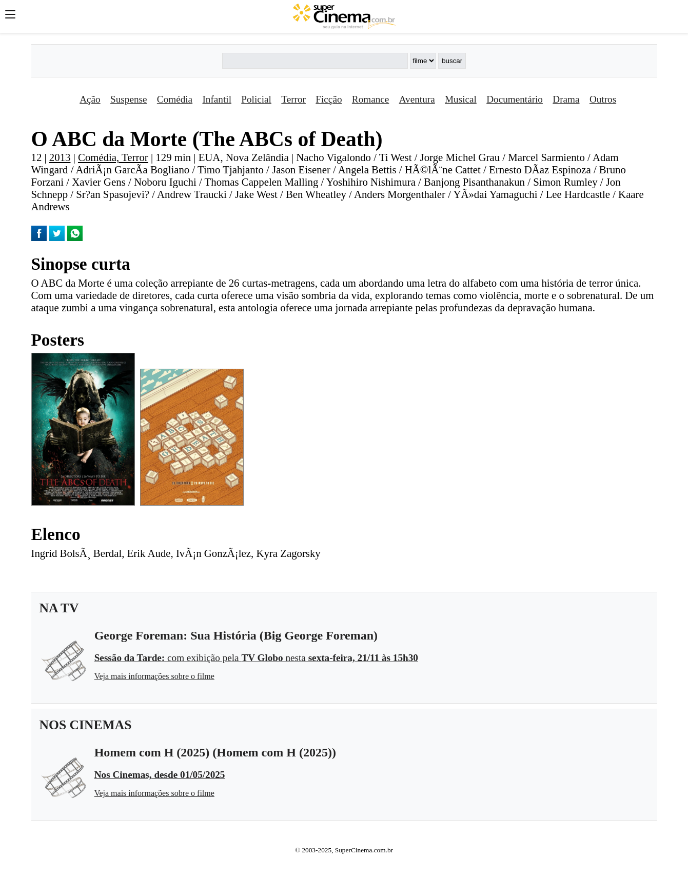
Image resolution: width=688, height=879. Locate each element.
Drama (566, 99)
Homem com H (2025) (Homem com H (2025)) (215, 752)
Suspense (128, 99)
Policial (256, 99)
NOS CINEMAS (86, 724)
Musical (461, 99)
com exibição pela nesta (256, 657)
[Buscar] (315, 61)
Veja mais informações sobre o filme (154, 676)
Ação (90, 99)
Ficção (329, 99)
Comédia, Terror (113, 157)
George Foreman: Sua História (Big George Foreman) (236, 635)
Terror (293, 99)
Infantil (216, 99)
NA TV (59, 608)
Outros (602, 99)
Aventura (417, 99)
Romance (370, 99)
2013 (60, 157)
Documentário (514, 99)
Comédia (174, 99)
